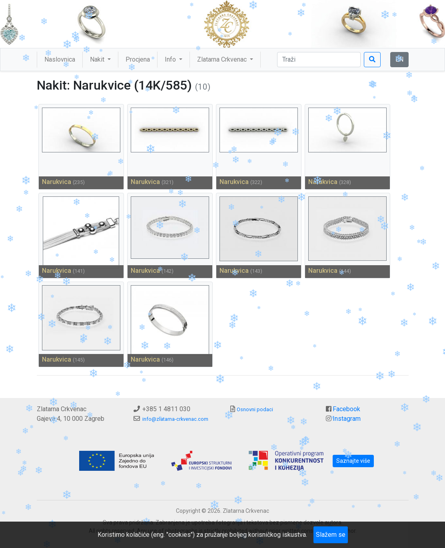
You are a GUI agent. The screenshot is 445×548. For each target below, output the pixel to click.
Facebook (346, 409)
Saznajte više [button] (353, 461)
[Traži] (319, 59)
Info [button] (171, 59)
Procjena (138, 59)
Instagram (347, 418)
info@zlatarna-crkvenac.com (175, 419)
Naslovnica (59, 59)
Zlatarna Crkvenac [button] (222, 59)
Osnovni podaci (255, 409)
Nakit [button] (98, 59)
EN (399, 59)
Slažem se (330, 534)
